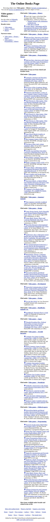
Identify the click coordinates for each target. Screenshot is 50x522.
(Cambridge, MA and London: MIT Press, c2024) (36, 237)
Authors (26, 512)
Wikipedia (14, 19)
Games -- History (10, 29)
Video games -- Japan (35, 319)
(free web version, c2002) (36, 39)
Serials (44, 512)
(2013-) (36, 386)
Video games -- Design (35, 208)
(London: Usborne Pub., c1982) (34, 363)
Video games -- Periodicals (36, 382)
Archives (27, 515)
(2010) (31, 301)
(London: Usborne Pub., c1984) (34, 337)
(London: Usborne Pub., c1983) (35, 357)
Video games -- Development (37, 284)
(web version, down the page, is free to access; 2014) (36, 439)
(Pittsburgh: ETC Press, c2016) (36, 275)
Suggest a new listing (39, 509)
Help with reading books (12, 509)
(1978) (35, 162)
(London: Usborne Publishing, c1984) (34, 375)
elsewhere (13, 21)
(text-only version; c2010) (34, 109)
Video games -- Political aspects (38, 407)
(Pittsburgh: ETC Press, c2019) (35, 79)
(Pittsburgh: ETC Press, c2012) (36, 219)
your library (4, 21)
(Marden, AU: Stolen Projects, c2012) (36, 267)
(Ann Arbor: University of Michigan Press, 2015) (35, 47)
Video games (8, 27)
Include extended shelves (39, 8)
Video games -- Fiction (35, 298)
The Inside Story (37, 515)
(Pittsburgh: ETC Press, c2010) (36, 226)
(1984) (34, 139)
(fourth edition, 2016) (36, 432)
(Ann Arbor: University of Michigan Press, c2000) (36, 183)
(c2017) (35, 425)
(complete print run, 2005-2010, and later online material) (36, 401)
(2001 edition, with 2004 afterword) (35, 28)
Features (21, 515)
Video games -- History (35, 13)
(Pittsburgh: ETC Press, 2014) (35, 289)
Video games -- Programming (37, 421)
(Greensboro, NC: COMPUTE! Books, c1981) (35, 190)
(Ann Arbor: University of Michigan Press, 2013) (35, 151)
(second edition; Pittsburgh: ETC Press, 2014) (36, 95)
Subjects (37, 512)
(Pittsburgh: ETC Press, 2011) (35, 102)
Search (11, 512)
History (7, 30)
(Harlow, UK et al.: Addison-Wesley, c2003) (35, 491)
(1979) (37, 157)
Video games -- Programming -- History (12, 40)
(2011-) (34, 391)
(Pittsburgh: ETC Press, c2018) (36, 247)
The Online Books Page (25, 3)
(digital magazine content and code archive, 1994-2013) (35, 396)
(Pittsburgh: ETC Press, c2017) (36, 213)
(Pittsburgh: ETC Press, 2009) (35, 122)
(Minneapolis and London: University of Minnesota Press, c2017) (35, 258)
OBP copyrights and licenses (24, 519)
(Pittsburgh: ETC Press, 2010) (35, 115)
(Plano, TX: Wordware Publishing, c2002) (35, 468)
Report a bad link (26, 509)
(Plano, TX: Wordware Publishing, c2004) (36, 454)
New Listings (19, 512)
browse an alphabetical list (16, 9)
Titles (32, 512)
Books (10, 515)
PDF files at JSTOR (33, 24)
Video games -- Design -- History (38, 34)
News (15, 515)
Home (6, 512)
